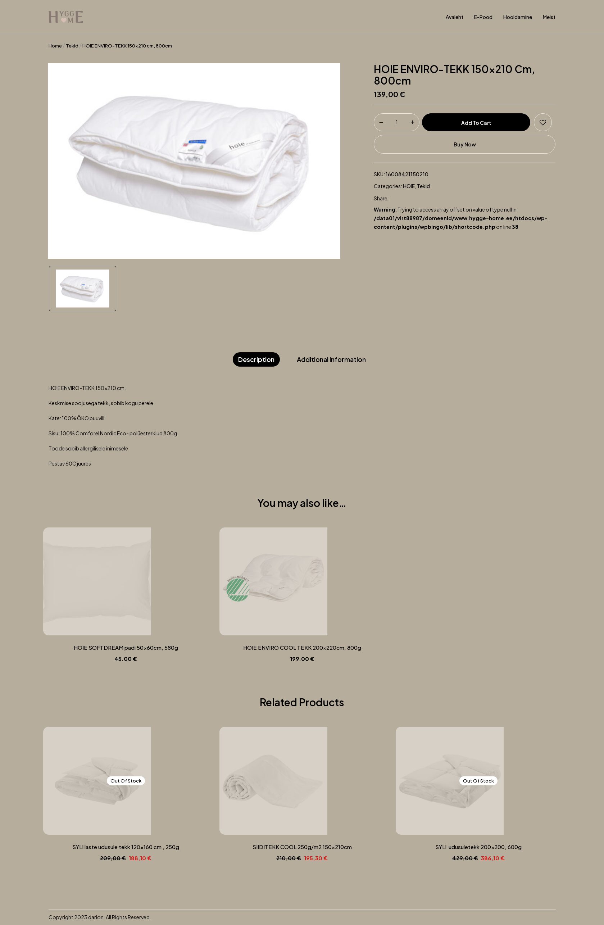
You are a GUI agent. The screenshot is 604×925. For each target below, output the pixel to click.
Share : (382, 198)
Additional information (331, 359)
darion (96, 917)
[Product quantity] (396, 122)
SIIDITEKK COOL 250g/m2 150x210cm (302, 847)
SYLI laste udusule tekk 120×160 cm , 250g (125, 847)
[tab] (256, 359)
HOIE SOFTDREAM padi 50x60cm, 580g (126, 647)
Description (256, 359)
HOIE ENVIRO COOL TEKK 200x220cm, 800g (302, 647)
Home (55, 46)
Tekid (72, 46)
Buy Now (465, 144)
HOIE (409, 186)
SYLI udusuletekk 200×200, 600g (478, 847)
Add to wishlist (543, 122)
